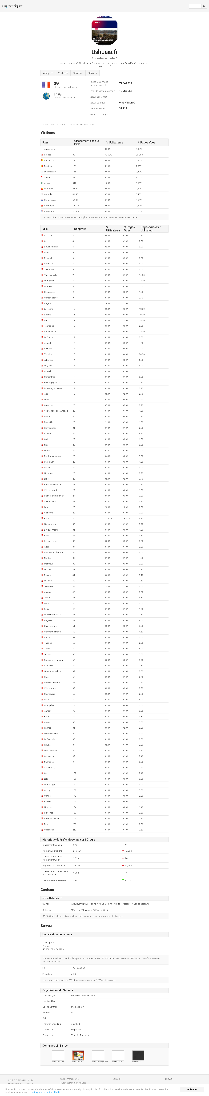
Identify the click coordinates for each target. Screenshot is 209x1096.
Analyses (48, 73)
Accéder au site (103, 58)
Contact (116, 1079)
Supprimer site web (69, 1079)
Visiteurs (63, 73)
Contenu (78, 73)
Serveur (92, 73)
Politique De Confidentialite (73, 1082)
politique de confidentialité (45, 1092)
